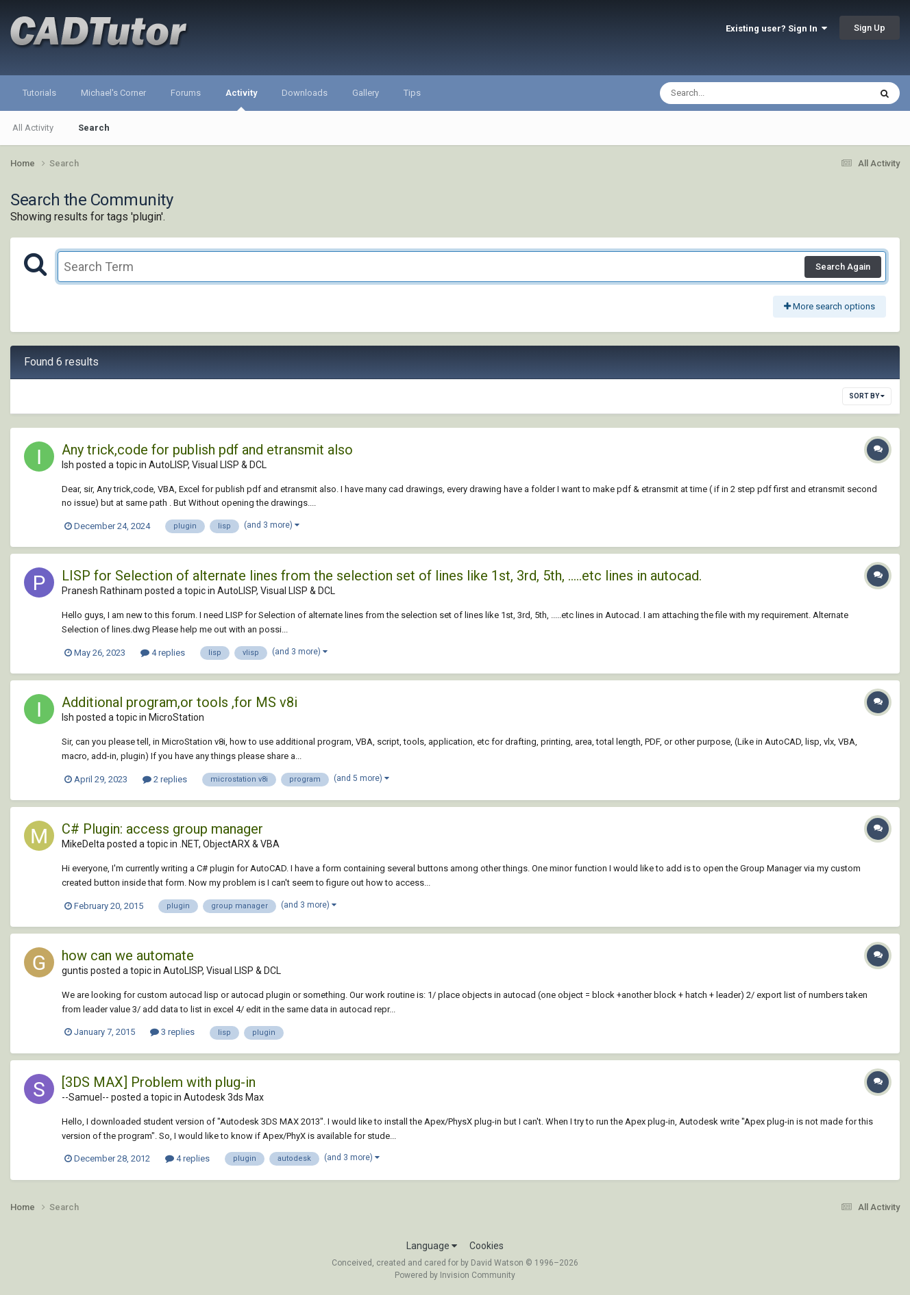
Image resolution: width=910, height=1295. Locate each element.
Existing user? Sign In (776, 28)
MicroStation (176, 717)
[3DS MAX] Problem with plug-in (159, 1082)
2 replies (165, 779)
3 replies (172, 1032)
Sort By (867, 396)
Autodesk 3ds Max (224, 1097)
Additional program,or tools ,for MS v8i (179, 702)
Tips (412, 93)
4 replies (162, 653)
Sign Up (869, 28)
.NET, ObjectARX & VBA (230, 843)
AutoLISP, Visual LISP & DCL (208, 464)
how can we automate (128, 955)
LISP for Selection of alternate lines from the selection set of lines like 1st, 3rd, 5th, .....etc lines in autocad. (382, 575)
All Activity (32, 128)
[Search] (729, 93)
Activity (241, 99)
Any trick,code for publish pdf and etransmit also (207, 449)
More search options (829, 306)
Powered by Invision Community (455, 1275)
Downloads (305, 93)
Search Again (842, 266)
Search (94, 128)
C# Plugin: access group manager (162, 829)
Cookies (486, 1245)
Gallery (365, 93)
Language (431, 1245)
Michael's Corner (113, 93)
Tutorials (39, 93)
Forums (186, 93)
